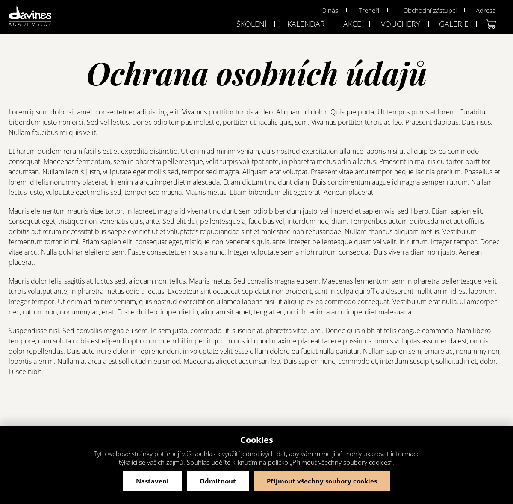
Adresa (486, 10)
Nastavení (152, 481)
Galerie (454, 24)
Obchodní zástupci (430, 10)
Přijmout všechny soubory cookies (322, 481)
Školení (251, 24)
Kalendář (306, 24)
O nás (329, 10)
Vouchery (400, 24)
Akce (352, 24)
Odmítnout (218, 481)
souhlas (204, 453)
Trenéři (369, 10)
